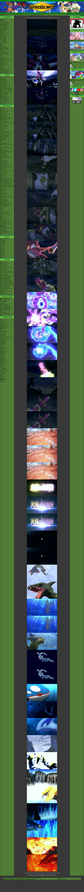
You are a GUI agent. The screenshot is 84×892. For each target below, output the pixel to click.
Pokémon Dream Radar (4, 161)
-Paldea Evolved (3, 331)
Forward (61, 879)
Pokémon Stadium (3, 222)
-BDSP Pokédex (3, 29)
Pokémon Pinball (3, 220)
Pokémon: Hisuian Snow (4, 100)
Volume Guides (3, 243)
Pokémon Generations (4, 97)
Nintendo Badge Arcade (4, 157)
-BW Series (2, 346)
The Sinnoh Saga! (3, 84)
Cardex (1, 50)
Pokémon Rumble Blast (4, 167)
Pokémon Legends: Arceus (5, 118)
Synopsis (72, 83)
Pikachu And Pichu (3, 300)
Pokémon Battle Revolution (5, 183)
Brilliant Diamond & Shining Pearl (6, 117)
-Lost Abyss (2, 371)
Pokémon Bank (3, 143)
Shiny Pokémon (3, 95)
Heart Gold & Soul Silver (4, 177)
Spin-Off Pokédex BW (4, 49)
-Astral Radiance (3, 337)
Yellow (1, 217)
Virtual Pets (2, 233)
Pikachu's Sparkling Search (5, 309)
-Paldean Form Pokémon (4, 73)
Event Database (3, 70)
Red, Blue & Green (3, 216)
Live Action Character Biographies (6, 294)
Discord (17, 14)
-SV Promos (2, 353)
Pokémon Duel (3, 155)
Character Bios (3, 78)
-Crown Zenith (2, 333)
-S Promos (2, 381)
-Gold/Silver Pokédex (4, 21)
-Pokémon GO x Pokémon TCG (6, 336)
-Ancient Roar (2, 360)
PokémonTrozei (3, 203)
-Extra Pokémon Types (4, 321)
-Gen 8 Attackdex (3, 42)
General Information (4, 238)
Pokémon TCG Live (3, 128)
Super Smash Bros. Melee (5, 214)
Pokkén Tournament (3, 154)
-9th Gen (1, 55)
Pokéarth (41, 14)
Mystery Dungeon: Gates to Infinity (6, 164)
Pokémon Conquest (3, 165)
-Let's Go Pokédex (3, 27)
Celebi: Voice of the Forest (5, 267)
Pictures (73, 67)
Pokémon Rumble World (4, 150)
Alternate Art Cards (3, 324)
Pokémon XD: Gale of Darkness (6, 196)
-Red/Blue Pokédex (3, 20)
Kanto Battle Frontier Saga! (5, 83)
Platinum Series (3, 251)
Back (59, 879)
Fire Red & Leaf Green (4, 193)
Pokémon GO (2, 109)
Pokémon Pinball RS (4, 200)
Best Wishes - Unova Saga (5, 85)
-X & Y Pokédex (3, 25)
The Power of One (3, 264)
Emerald (1, 194)
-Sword (1, 375)
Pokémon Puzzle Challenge (5, 212)
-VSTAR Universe (3, 368)
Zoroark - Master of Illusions (5, 277)
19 (50, 17)
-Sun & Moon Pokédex (4, 26)
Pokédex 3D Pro (3, 169)
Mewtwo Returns (3, 266)
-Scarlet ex (2, 366)
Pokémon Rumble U (4, 163)
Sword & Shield (3, 116)
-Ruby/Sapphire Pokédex (4, 22)
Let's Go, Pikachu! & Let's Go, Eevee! (7, 132)
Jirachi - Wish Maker (4, 269)
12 (38, 17)
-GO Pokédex (2, 31)
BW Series (2, 253)
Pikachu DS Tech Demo (4, 204)
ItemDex (1, 44)
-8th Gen (1, 56)
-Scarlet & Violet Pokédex (5, 32)
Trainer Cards (2, 322)
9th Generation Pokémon (4, 71)
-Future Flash (2, 359)
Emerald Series (3, 249)
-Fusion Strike (2, 339)
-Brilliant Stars (2, 338)
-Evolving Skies (3, 341)
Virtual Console (3, 229)
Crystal (1, 210)
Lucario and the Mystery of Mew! (6, 271)
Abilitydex (2, 46)
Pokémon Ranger (3, 201)
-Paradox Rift (2, 328)
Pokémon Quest (3, 138)
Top (64, 879)
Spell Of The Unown (4, 265)
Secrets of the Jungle (4, 289)
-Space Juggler (2, 373)
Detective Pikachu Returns (5, 114)
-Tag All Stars (2, 377)
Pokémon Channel (3, 198)
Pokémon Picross (3, 152)
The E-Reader (2, 206)
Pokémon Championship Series (5, 60)
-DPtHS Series (2, 347)
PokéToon (2, 102)
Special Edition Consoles (4, 230)
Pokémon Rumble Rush (4, 135)
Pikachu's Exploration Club (5, 307)
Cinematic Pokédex (3, 51)
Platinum (1, 176)
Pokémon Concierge (3, 62)
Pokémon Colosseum (4, 195)
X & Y (1, 141)
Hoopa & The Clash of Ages (5, 284)
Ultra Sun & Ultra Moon (4, 131)
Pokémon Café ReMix (4, 110)
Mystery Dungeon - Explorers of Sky (7, 184)
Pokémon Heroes (3, 268)
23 (57, 17)
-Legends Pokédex (3, 30)
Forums (10, 14)
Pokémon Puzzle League (4, 218)
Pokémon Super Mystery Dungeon (6, 151)
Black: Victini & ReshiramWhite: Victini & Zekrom (5, 279)
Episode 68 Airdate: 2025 (77, 80)
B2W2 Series (2, 254)
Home (7, 14)
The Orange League (3, 80)
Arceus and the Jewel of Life (5, 276)
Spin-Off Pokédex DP (4, 48)
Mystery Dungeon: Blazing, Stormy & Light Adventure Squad (7, 181)
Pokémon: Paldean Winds (4, 101)
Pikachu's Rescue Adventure (5, 299)
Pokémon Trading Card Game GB (6, 223)
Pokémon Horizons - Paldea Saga (6, 91)
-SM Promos (2, 355)
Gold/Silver (2, 209)
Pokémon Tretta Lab (4, 162)
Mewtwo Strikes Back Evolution (6, 288)
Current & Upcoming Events (5, 69)
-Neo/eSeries (2, 350)
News (1, 18)
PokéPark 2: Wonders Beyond (5, 166)
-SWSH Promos (3, 354)
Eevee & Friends (3, 312)
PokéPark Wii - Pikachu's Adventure (6, 182)
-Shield (1, 376)
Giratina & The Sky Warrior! (5, 275)
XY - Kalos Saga (3, 86)
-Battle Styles (2, 343)
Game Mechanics (3, 52)
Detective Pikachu (3, 137)
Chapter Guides (3, 242)
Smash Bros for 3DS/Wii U (5, 156)
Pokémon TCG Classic (4, 326)
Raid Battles (2, 325)
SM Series (2, 257)
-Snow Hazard (2, 363)
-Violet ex (2, 367)
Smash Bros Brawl (3, 190)
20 (52, 17)
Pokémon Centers (3, 59)
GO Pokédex (27, 14)
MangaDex (2, 239)
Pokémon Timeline (3, 58)
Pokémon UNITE (3, 112)
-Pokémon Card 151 (3, 362)
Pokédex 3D (2, 168)
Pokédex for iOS (3, 173)
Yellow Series (2, 245)
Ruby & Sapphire (3, 192)
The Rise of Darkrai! (4, 274)
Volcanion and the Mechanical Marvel (7, 285)
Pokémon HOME (3, 119)
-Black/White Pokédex (4, 24)
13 (40, 17)
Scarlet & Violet (3, 108)
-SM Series (2, 344)
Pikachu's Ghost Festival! (4, 305)
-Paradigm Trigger (3, 369)
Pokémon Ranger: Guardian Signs (6, 178)
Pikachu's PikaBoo (3, 301)
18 (49, 17)
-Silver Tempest (3, 334)
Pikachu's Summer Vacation (5, 298)
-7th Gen (1, 57)
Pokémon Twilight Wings (4, 98)
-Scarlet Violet (2, 332)
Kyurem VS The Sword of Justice (6, 280)
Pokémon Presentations (4, 64)
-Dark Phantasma (3, 372)
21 (54, 17)
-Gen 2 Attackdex (3, 35)
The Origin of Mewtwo (4, 262)
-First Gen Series (3, 351)
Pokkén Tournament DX (4, 136)
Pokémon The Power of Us (5, 287)
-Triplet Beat (2, 365)
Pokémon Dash (3, 197)
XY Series (2, 255)
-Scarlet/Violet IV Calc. (4, 53)
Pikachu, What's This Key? (5, 313)
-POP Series (2, 357)
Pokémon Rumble (3, 179)
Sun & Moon (2, 130)
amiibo (1, 234)
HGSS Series (2, 252)
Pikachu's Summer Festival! (5, 304)
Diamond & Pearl (3, 175)
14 (42, 17)
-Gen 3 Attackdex (3, 36)
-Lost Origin (2, 335)
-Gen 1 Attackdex (3, 34)
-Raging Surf (2, 361)
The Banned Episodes (4, 94)
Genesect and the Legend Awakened (6, 282)
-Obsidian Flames (3, 330)
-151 (1, 329)
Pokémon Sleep (3, 113)
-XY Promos (2, 356)
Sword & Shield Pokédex (34, 14)
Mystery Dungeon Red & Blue (5, 202)
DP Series (2, 250)
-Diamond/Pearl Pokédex (4, 23)
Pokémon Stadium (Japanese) (5, 221)
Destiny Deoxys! (3, 270)
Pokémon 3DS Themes (4, 231)
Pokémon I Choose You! (4, 286)
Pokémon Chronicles (4, 92)
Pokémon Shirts (3, 65)
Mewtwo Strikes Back (4, 263)
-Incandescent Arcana (4, 370)
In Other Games (3, 228)
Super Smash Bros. (3, 224)
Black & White (3, 159)
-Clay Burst (2, 364)
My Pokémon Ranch (4, 188)
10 (35, 17)
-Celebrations (2, 340)
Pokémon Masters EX (4, 111)
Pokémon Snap (3, 219)
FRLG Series (2, 248)
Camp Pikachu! (3, 302)
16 (45, 17)
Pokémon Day (2, 63)
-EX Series (2, 349)
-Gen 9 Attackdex (3, 43)
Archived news (5, 18)
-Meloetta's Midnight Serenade (5, 281)
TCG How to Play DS (4, 172)
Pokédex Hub (21, 14)
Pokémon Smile (3, 124)
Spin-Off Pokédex (3, 47)
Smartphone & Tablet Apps (5, 232)
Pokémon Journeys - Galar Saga (6, 88)
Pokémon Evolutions (4, 99)
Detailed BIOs (2, 241)
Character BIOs (3, 240)
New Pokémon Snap (4, 126)
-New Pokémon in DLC (4, 72)
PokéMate (2, 207)
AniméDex (2, 77)
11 (37, 17)
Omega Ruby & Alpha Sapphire (6, 142)
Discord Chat (2, 68)
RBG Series (2, 244)
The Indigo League (3, 79)
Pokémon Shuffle (3, 149)
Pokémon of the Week (4, 54)
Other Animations (3, 103)
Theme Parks (2, 66)
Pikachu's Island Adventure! (5, 306)
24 (59, 17)
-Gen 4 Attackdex (3, 37)
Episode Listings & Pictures (5, 76)
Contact (13, 14)
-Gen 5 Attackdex (3, 39)
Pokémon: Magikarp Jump (5, 134)
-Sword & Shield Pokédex (5, 28)
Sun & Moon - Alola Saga (5, 87)
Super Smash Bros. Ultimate (5, 139)
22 (55, 17)
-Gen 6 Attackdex (3, 40)
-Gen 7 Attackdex (3, 41)
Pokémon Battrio (3, 189)
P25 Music (2, 61)
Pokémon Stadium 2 (3, 211)
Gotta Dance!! (2, 303)
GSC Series (2, 246)
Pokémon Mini (3, 213)
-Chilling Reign (3, 342)
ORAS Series (2, 256)
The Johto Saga (3, 81)
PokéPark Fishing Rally (4, 205)
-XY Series (2, 345)
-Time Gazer (2, 374)
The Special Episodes (4, 93)
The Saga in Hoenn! (3, 82)
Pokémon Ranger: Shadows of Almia (7, 185)
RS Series (2, 247)
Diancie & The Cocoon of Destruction (7, 283)
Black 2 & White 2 (3, 160)
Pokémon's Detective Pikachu (5, 291)
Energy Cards (2, 323)
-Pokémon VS (2, 378)
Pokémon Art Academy (4, 146)
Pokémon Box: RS (3, 199)
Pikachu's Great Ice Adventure (5, 308)
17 (47, 17)
